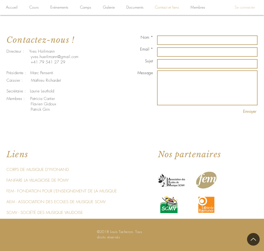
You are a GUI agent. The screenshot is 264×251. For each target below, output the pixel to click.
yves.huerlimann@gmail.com (54, 56)
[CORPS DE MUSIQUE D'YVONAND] (37, 169)
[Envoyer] (250, 111)
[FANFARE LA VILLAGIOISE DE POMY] (37, 180)
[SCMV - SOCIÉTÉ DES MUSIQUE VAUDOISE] (44, 212)
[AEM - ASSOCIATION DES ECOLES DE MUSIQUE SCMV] (56, 201)
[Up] (253, 239)
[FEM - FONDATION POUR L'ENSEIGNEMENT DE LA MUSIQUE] (61, 191)
